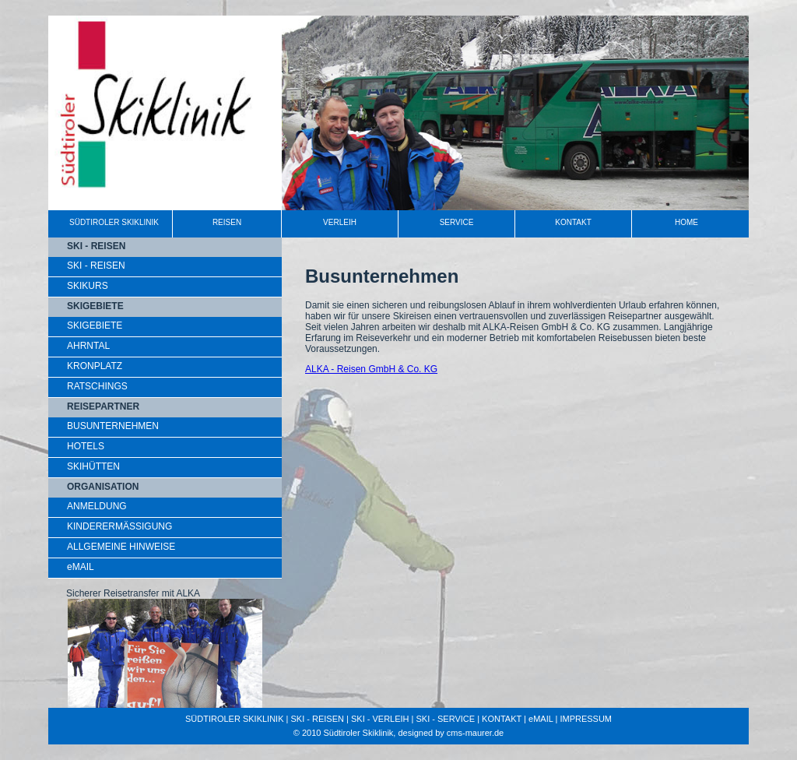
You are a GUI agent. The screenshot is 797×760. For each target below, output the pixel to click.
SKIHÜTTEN (93, 466)
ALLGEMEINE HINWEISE (121, 546)
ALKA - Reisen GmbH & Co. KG (371, 369)
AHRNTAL (88, 345)
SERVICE (457, 222)
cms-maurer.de (475, 732)
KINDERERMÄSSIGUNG (119, 526)
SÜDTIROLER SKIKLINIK (114, 222)
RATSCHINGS (97, 386)
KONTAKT (573, 222)
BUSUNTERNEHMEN (113, 425)
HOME (686, 222)
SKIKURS (87, 285)
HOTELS (85, 446)
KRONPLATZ (94, 366)
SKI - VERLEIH (380, 718)
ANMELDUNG (97, 506)
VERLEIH (339, 222)
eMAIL (80, 566)
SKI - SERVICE (446, 718)
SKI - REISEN (96, 265)
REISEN (226, 222)
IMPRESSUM (586, 718)
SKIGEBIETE (94, 325)
